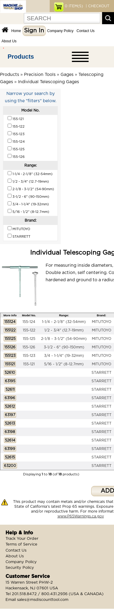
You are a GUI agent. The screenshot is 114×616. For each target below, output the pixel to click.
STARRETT (102, 372)
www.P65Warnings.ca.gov (80, 516)
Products (21, 56)
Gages (67, 75)
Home (16, 31)
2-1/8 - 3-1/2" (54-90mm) (64, 339)
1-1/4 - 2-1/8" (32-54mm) (64, 322)
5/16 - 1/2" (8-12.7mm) (64, 364)
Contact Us (86, 31)
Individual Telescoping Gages (48, 82)
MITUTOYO (101, 322)
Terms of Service (21, 544)
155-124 (28, 322)
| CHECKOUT (97, 6)
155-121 (29, 364)
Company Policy (60, 31)
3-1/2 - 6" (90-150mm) (64, 347)
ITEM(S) (74, 6)
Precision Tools (40, 75)
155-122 (29, 330)
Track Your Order (21, 539)
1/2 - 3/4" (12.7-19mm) (64, 330)
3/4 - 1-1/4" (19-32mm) (64, 355)
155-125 (29, 339)
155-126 (28, 347)
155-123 (29, 355)
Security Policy (19, 568)
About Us (9, 41)
